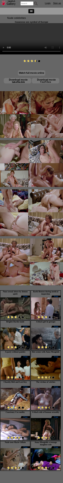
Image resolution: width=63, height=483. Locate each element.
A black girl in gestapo (45, 322)
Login (48, 3)
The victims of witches (45, 382)
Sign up (57, 3)
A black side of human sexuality (45, 412)
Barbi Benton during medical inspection (45, 293)
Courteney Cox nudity (15, 412)
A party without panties (15, 352)
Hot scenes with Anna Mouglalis (45, 352)
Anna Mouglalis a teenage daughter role (46, 443)
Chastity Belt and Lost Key (15, 382)
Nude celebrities (16, 18)
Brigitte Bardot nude (15, 322)
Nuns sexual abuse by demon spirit (15, 293)
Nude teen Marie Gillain (15, 442)
